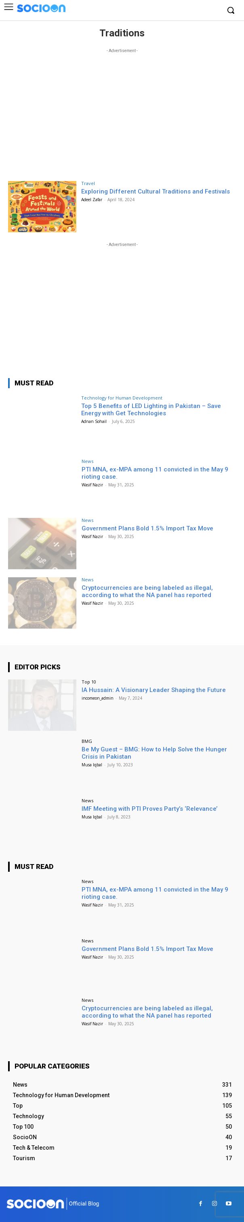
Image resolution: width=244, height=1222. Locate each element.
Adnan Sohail (94, 421)
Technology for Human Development (121, 397)
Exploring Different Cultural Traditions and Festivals (155, 191)
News (87, 461)
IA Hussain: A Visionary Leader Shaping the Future (154, 690)
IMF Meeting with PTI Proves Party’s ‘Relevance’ (149, 808)
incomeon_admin (98, 698)
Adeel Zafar (91, 199)
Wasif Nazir (92, 485)
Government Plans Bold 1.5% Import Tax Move (147, 528)
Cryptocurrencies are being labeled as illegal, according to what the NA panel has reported (147, 591)
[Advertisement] (122, 111)
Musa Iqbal (92, 765)
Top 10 (89, 681)
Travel (88, 183)
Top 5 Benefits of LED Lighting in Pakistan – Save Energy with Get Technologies (151, 409)
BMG (87, 741)
